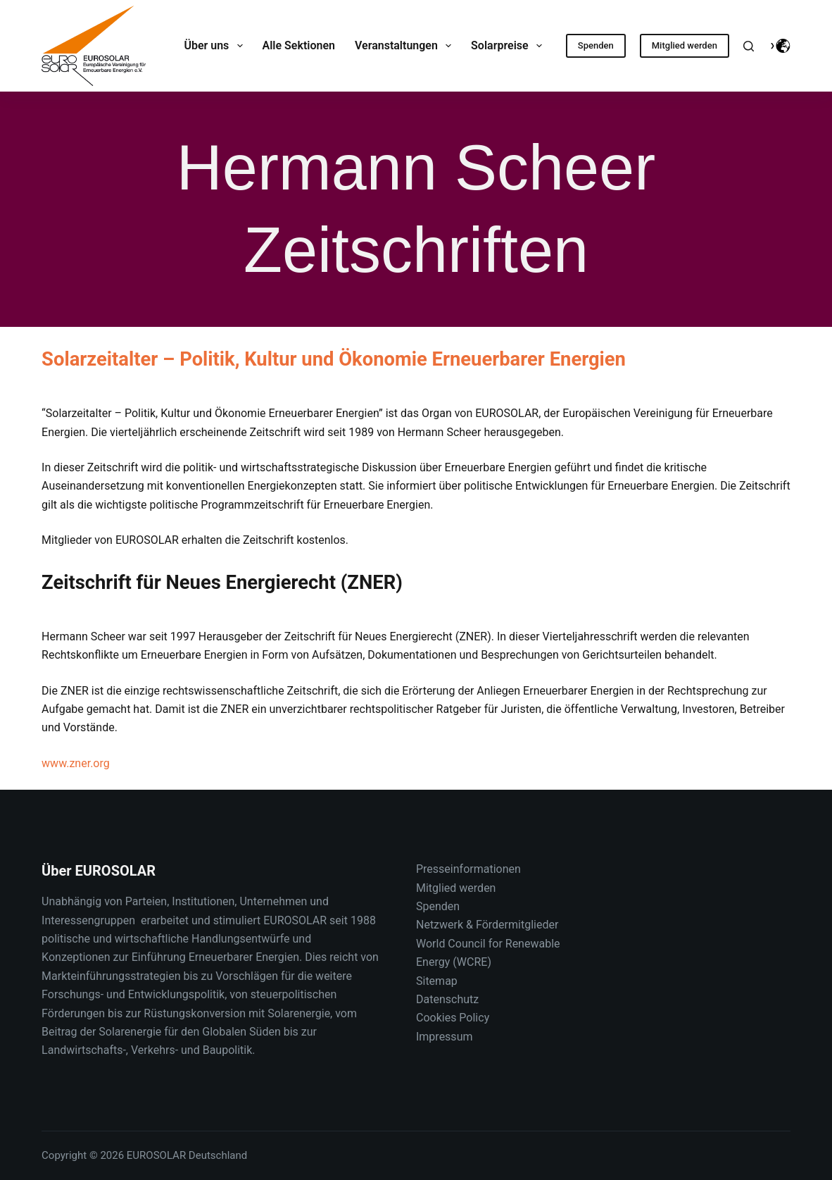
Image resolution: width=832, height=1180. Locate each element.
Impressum (444, 1036)
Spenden (596, 45)
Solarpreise (509, 45)
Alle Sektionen (299, 45)
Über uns (216, 45)
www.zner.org (76, 763)
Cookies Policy (452, 1017)
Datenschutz (447, 999)
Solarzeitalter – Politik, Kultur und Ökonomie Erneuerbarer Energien (334, 359)
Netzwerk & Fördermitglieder (487, 924)
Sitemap (437, 981)
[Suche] (748, 46)
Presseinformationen (468, 869)
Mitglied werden (684, 45)
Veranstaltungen (406, 45)
